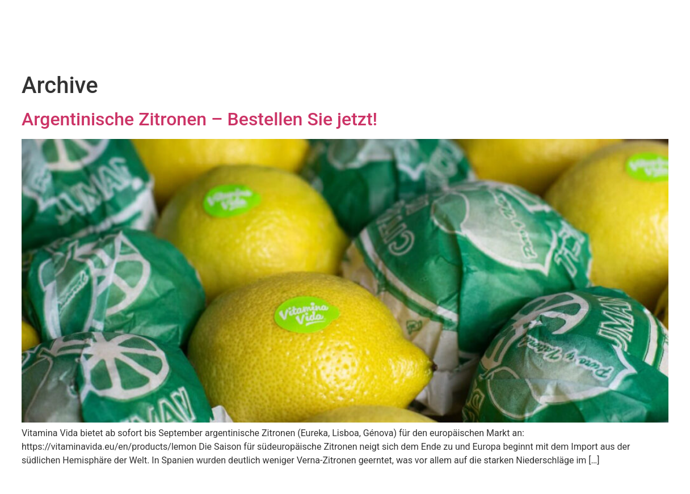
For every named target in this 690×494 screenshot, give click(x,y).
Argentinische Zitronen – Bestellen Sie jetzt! (199, 119)
